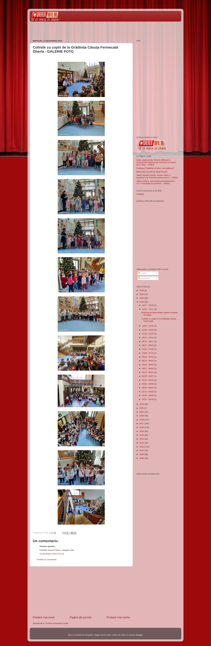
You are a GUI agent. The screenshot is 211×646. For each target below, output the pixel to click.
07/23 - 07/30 (148, 349)
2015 (141, 431)
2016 (141, 427)
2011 (141, 447)
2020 (141, 412)
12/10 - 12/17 (148, 309)
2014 (141, 435)
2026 (141, 290)
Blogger (139, 635)
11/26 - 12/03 (148, 330)
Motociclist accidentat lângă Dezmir (152, 172)
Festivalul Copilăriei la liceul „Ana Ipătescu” (155, 168)
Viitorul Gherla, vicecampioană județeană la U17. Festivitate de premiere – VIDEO (155, 182)
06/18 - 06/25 (148, 361)
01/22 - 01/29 (148, 399)
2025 (141, 294)
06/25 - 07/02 (148, 357)
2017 (141, 423)
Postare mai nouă (43, 617)
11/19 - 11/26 (148, 334)
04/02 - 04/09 (148, 384)
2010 (141, 450)
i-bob (123, 635)
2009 (141, 454)
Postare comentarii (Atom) (56, 623)
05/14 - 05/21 (148, 372)
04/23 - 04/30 (148, 380)
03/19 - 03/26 (148, 388)
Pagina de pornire (81, 617)
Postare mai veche (118, 617)
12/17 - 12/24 (148, 305)
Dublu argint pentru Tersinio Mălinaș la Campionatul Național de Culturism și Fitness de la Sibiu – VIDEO (156, 162)
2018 (141, 420)
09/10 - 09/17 (148, 341)
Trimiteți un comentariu (46, 559)
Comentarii (144, 278)
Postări (142, 273)
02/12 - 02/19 (148, 392)
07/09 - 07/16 (148, 353)
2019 (141, 416)
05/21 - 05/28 (148, 368)
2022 (141, 404)
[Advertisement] (83, 29)
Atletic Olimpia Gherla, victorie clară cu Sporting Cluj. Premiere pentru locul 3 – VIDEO (157, 176)
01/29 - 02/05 (148, 395)
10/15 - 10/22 (148, 337)
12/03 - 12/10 (148, 326)
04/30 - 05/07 (148, 376)
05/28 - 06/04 (148, 365)
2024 (141, 298)
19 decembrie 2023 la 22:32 (51, 554)
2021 (141, 408)
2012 (141, 443)
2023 (141, 302)
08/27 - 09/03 (148, 345)
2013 (141, 439)
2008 (141, 458)
